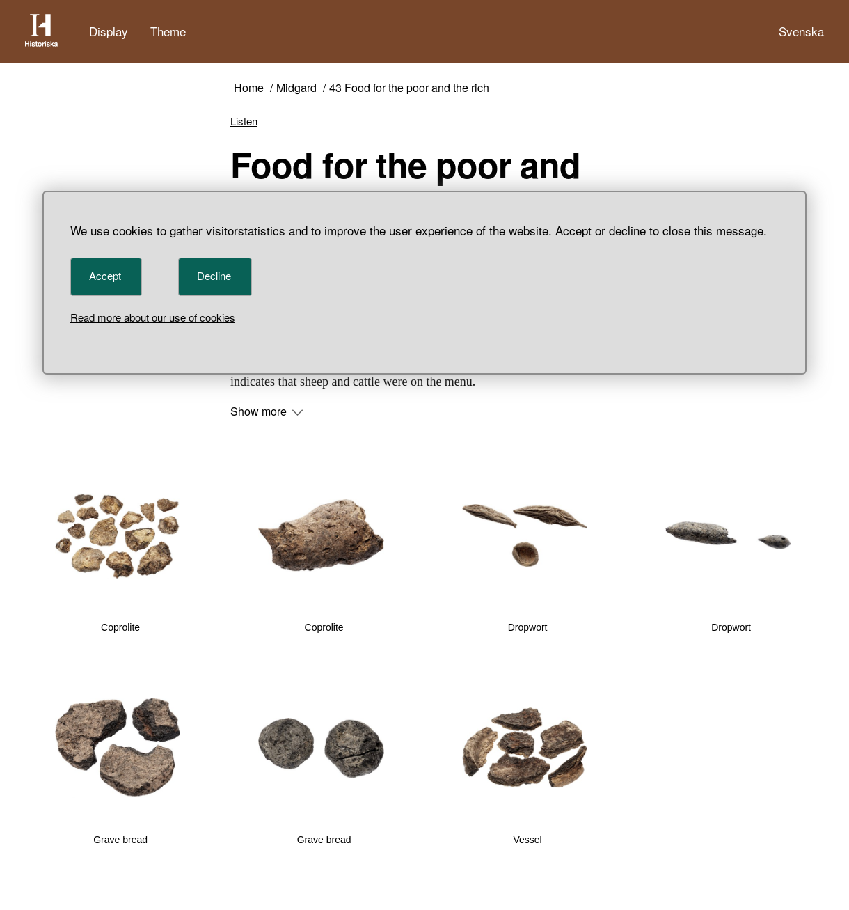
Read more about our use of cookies (152, 317)
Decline (214, 275)
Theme (168, 31)
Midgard (296, 88)
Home (249, 88)
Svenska (801, 31)
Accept (105, 275)
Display (108, 31)
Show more (266, 411)
